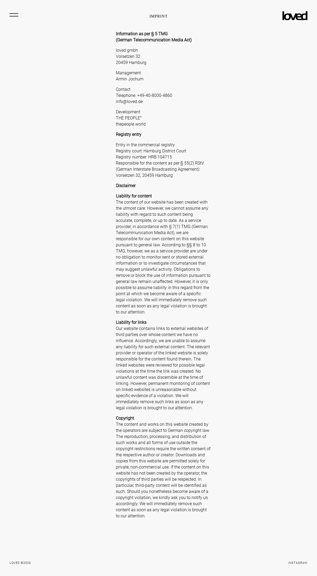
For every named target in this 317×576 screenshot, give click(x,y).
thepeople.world (131, 124)
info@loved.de (129, 101)
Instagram (297, 563)
